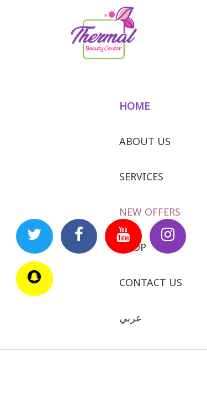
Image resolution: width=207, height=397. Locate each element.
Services (141, 176)
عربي (130, 317)
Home (134, 105)
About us (145, 141)
